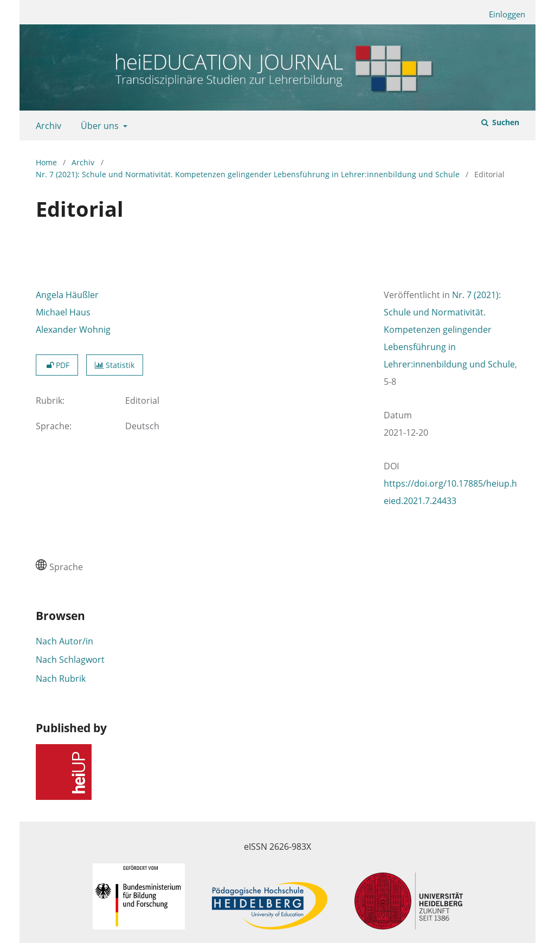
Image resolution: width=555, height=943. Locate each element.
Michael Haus (63, 312)
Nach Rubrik (61, 678)
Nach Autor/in (64, 641)
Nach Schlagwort (70, 660)
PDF (56, 365)
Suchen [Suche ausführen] (504, 122)
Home (46, 162)
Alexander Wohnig (73, 329)
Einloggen (503, 14)
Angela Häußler (67, 295)
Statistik (114, 365)
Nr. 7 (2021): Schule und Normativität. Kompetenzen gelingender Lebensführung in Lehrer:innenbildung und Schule (248, 174)
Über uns (98, 125)
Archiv (46, 125)
